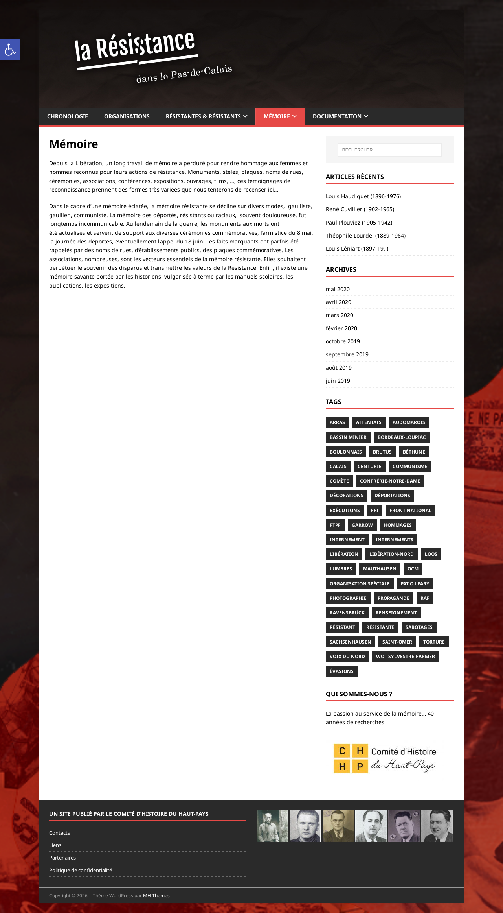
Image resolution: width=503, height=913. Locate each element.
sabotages (419, 627)
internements (394, 539)
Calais (338, 466)
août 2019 (339, 367)
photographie (348, 598)
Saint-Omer (397, 641)
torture (434, 641)
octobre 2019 (343, 341)
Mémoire (277, 116)
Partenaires (62, 857)
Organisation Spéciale (360, 583)
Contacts (59, 832)
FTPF (335, 525)
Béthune (414, 451)
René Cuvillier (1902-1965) (360, 209)
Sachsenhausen (350, 641)
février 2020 (341, 328)
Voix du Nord (347, 656)
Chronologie (67, 116)
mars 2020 (339, 315)
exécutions (345, 510)
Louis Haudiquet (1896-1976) (363, 196)
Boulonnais (346, 451)
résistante (380, 627)
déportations (392, 495)
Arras (337, 422)
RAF (425, 598)
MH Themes (156, 895)
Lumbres (341, 568)
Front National (410, 510)
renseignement (396, 612)
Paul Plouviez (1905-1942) (359, 222)
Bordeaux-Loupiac (402, 437)
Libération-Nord (391, 554)
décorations (346, 495)
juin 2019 (338, 380)
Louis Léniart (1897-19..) (357, 248)
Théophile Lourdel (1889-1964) (366, 235)
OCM (413, 568)
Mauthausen (380, 568)
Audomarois (409, 422)
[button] (10, 49)
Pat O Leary (415, 583)
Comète (339, 481)
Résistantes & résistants (203, 116)
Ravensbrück (347, 612)
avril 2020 (338, 302)
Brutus (382, 451)
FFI (374, 510)
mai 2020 (338, 289)
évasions (342, 671)
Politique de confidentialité (80, 870)
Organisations (127, 116)
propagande (393, 598)
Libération (344, 554)
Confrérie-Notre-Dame (390, 481)
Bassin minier (348, 437)
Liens (55, 844)
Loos (431, 554)
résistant (342, 627)
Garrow (362, 525)
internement (347, 539)
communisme (410, 466)
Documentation (337, 116)
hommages (398, 525)
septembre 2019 (347, 354)
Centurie (370, 466)
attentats (369, 422)
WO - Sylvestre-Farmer (405, 656)
